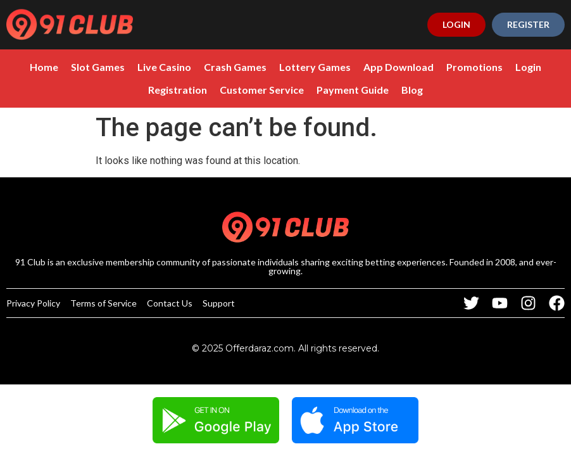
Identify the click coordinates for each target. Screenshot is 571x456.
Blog (412, 90)
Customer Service (262, 90)
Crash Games (235, 67)
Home (44, 67)
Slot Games (98, 67)
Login (528, 67)
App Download (398, 67)
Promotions (474, 67)
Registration (177, 90)
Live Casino (164, 67)
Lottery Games (315, 67)
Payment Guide (353, 90)
